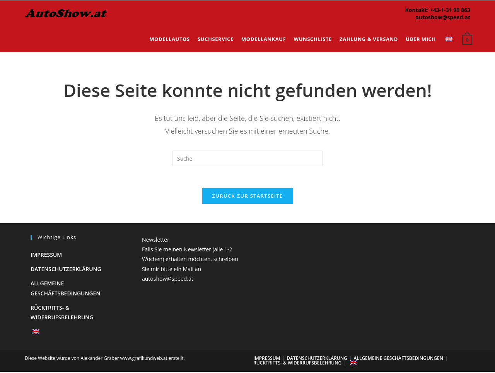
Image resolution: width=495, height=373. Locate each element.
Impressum (46, 255)
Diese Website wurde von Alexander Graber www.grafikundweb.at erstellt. (105, 359)
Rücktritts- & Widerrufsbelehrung (297, 364)
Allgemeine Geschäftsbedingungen (398, 359)
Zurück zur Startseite (247, 196)
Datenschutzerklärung (66, 270)
